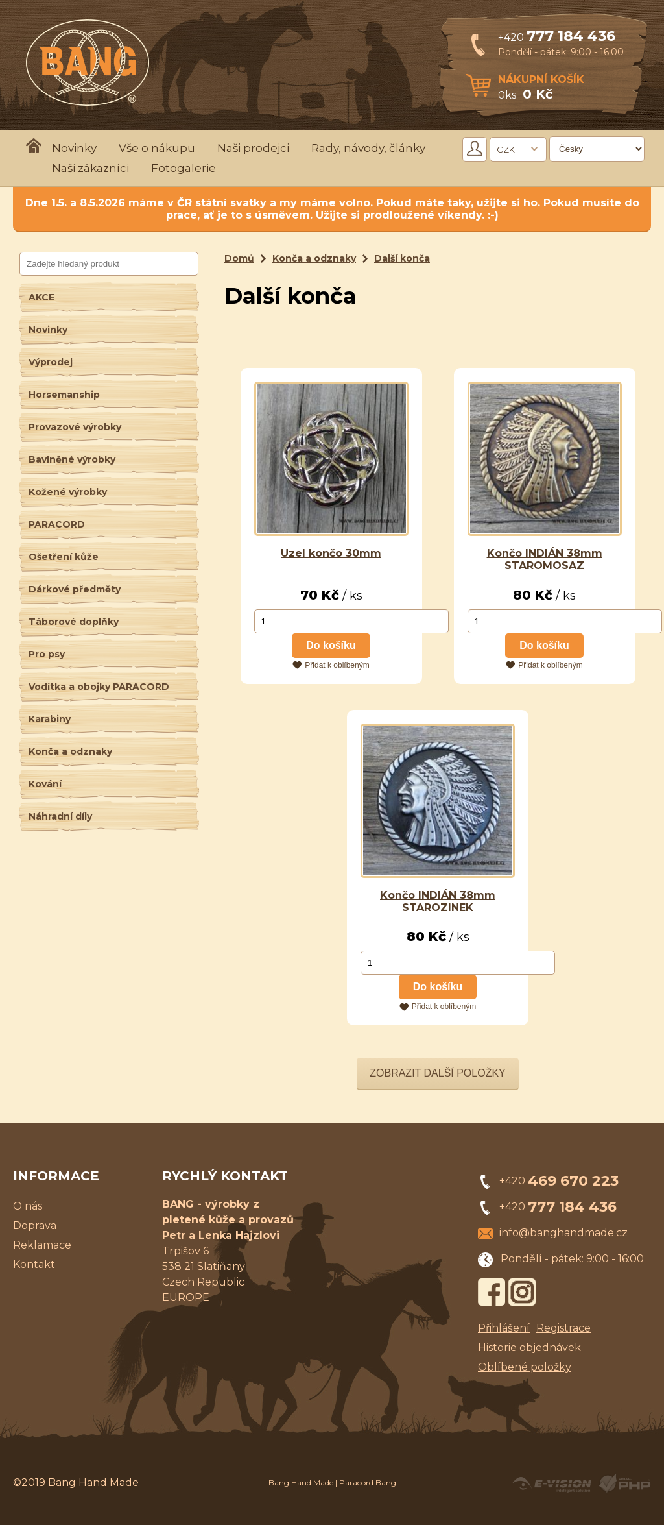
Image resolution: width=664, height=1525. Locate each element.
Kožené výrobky (68, 492)
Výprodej (51, 362)
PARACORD (57, 524)
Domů (239, 258)
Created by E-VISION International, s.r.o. (551, 1483)
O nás (27, 1206)
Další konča (402, 258)
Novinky (74, 147)
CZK (506, 149)
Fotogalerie (183, 168)
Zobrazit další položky (438, 1073)
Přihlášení (504, 1328)
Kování (45, 784)
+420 (556, 37)
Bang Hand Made (300, 1482)
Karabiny (50, 719)
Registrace (563, 1328)
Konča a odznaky (70, 751)
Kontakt (34, 1264)
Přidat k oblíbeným (337, 665)
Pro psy (47, 654)
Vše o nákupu (157, 147)
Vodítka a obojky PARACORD (99, 686)
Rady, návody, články (368, 147)
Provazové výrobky (75, 427)
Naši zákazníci (90, 168)
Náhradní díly (60, 816)
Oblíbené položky (524, 1367)
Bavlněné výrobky (72, 459)
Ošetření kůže (64, 557)
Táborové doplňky (74, 622)
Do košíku (330, 645)
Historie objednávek (529, 1347)
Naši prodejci (253, 147)
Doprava (34, 1225)
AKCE (41, 297)
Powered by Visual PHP (624, 1483)
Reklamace (42, 1245)
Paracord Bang (367, 1482)
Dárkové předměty (75, 589)
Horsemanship (64, 394)
